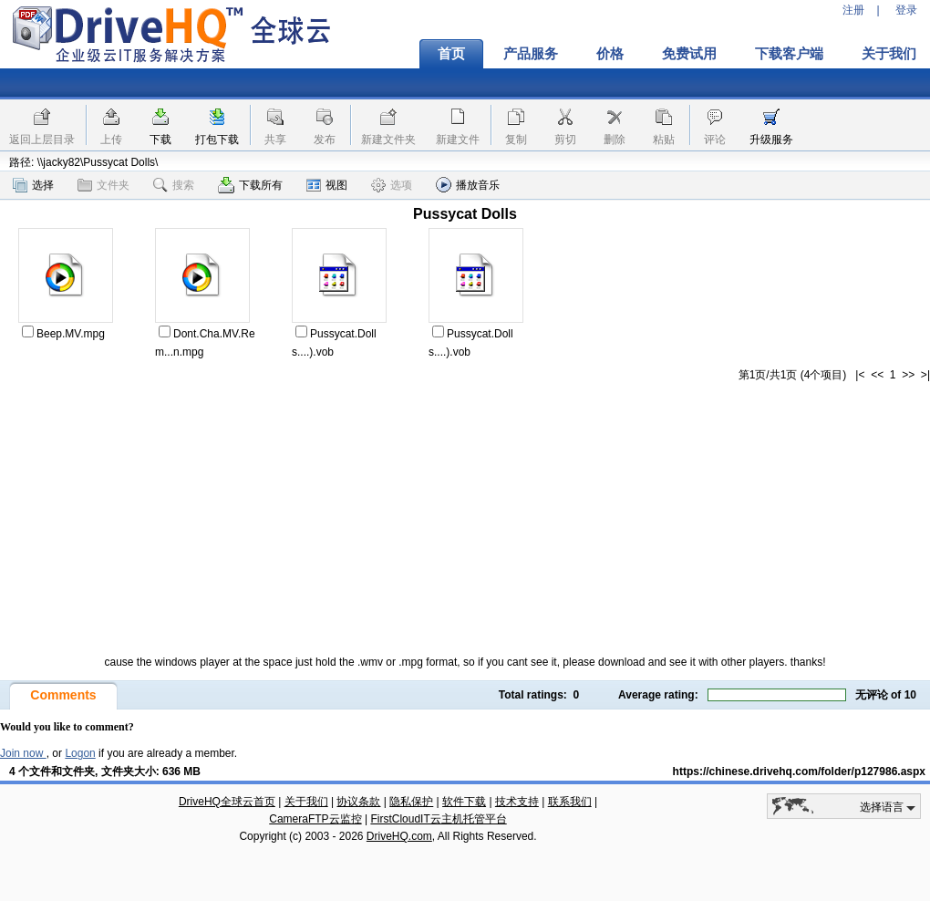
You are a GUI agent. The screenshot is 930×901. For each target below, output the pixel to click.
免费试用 (689, 54)
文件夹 (103, 185)
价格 (610, 54)
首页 (451, 54)
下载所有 (250, 185)
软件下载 (464, 801)
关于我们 (306, 801)
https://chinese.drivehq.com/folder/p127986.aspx (799, 771)
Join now (23, 753)
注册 (853, 10)
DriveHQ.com (399, 836)
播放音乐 (468, 184)
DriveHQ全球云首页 (227, 801)
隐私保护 (411, 801)
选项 (391, 185)
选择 (33, 185)
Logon (80, 753)
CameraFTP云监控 (315, 819)
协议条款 (358, 801)
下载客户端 (789, 54)
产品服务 (530, 54)
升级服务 (771, 139)
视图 (326, 185)
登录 (906, 10)
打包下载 (217, 139)
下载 (160, 139)
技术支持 (517, 801)
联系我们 (570, 801)
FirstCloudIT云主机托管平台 (438, 819)
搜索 (173, 185)
